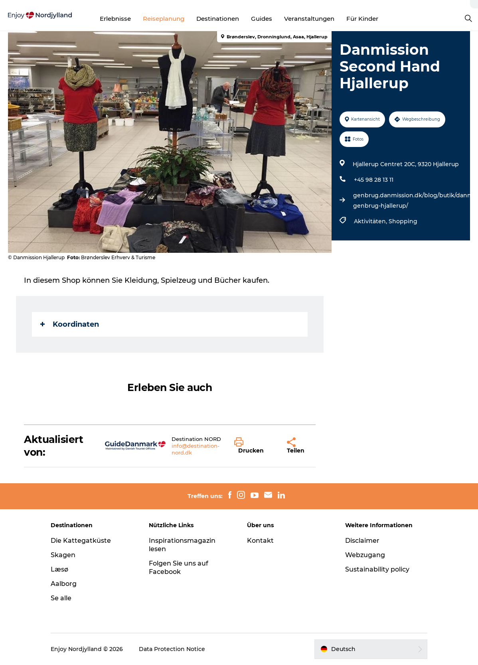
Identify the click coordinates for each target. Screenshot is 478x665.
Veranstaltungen (309, 18)
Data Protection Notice (172, 649)
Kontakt (260, 540)
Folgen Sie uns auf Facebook (178, 568)
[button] (254, 445)
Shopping (403, 221)
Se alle (61, 598)
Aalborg (64, 584)
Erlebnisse (115, 18)
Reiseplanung (163, 18)
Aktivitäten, (371, 221)
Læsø (59, 569)
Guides (261, 18)
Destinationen (217, 18)
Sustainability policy (377, 569)
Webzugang (365, 555)
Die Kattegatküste (81, 540)
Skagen (63, 555)
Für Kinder (362, 18)
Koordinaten (69, 324)
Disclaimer (362, 540)
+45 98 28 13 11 (373, 179)
